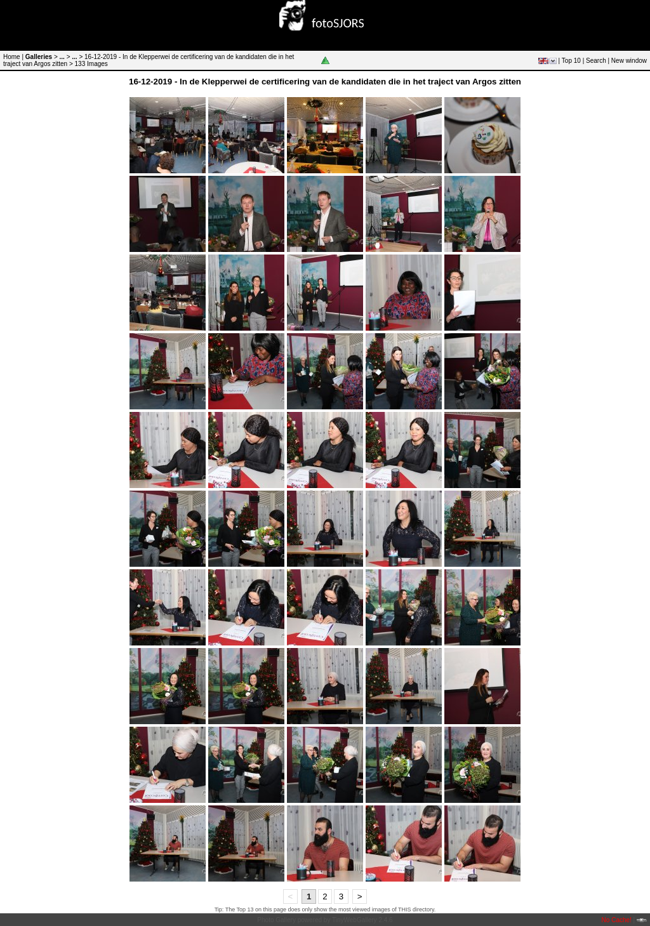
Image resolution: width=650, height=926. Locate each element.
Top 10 (571, 60)
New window (629, 60)
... (62, 56)
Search (596, 60)
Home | (13, 56)
